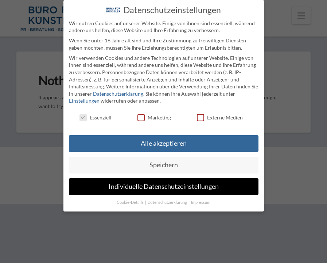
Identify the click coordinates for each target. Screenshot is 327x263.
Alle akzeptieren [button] (164, 143)
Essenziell (95, 117)
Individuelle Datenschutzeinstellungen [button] (164, 186)
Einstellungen (84, 101)
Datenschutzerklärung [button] (168, 202)
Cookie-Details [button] (130, 202)
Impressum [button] (200, 202)
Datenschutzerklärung (118, 94)
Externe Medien (220, 117)
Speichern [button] (163, 165)
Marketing (154, 117)
